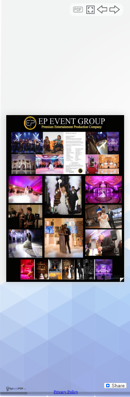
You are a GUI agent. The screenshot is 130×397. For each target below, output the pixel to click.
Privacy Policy (66, 391)
